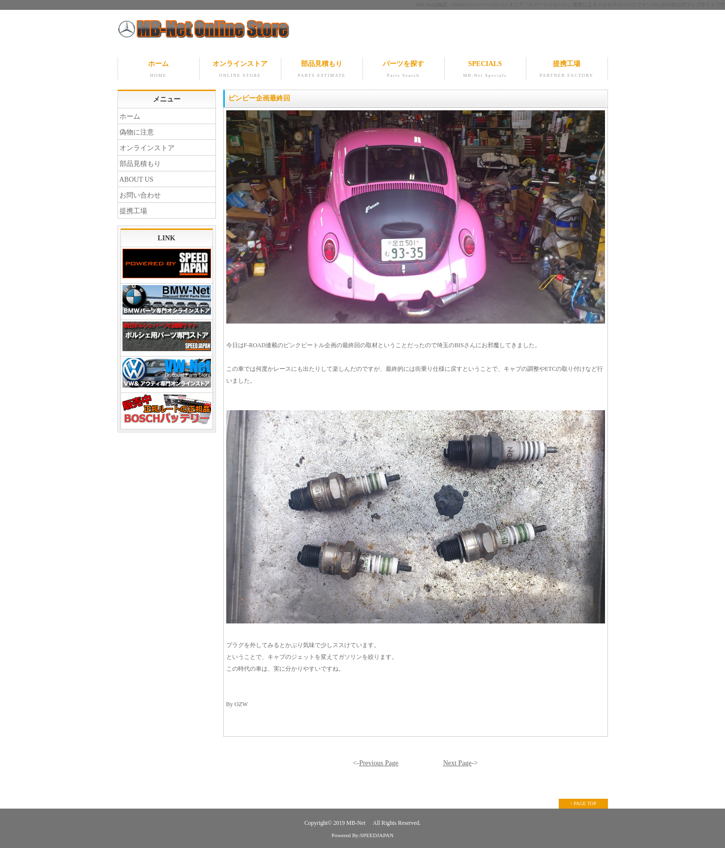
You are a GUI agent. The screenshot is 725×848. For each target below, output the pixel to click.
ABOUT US (136, 179)
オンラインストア (240, 70)
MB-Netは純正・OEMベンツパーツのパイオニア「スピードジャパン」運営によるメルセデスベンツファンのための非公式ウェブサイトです (570, 4)
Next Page (457, 763)
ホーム (158, 70)
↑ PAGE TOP (583, 803)
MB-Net (356, 823)
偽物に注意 (137, 132)
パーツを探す (403, 70)
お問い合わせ (140, 195)
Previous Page (378, 763)
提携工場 (566, 70)
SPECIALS (485, 70)
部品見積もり (321, 70)
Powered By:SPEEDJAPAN (362, 835)
